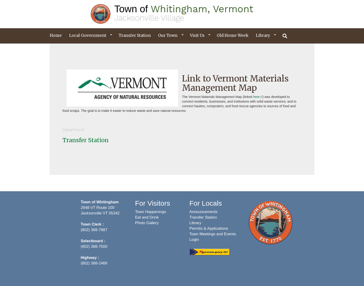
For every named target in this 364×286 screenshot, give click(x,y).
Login (194, 239)
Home (56, 35)
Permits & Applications (208, 228)
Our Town (169, 35)
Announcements (203, 212)
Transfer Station (135, 35)
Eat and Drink (147, 217)
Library (264, 35)
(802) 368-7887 (94, 230)
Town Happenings (150, 212)
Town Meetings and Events (212, 234)
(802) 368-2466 (94, 263)
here (258, 97)
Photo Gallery (147, 223)
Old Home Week (232, 35)
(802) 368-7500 (94, 246)
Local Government (89, 35)
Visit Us (198, 35)
